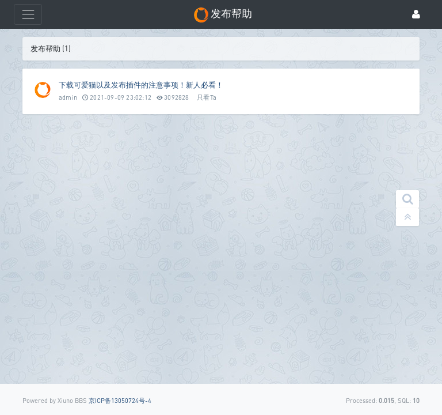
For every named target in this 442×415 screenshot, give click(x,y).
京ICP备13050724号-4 (120, 400)
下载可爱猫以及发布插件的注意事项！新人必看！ (141, 84)
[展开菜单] (28, 14)
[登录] (416, 15)
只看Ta (206, 97)
